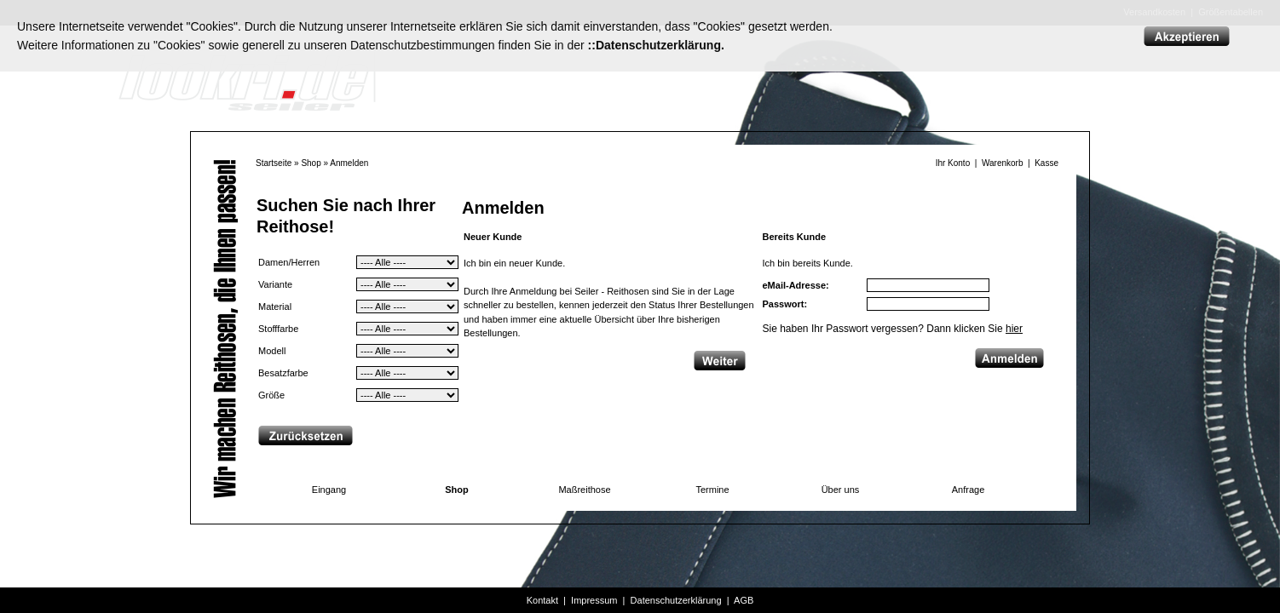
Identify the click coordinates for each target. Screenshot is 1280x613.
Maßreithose (584, 489)
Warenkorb (1002, 163)
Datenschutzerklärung (676, 600)
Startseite (273, 163)
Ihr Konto (953, 163)
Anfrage (968, 489)
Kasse (1046, 163)
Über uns (841, 489)
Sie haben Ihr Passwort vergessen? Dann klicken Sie (893, 329)
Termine (712, 489)
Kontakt (542, 600)
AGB (743, 600)
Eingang (329, 489)
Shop (310, 163)
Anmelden (349, 163)
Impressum (594, 600)
